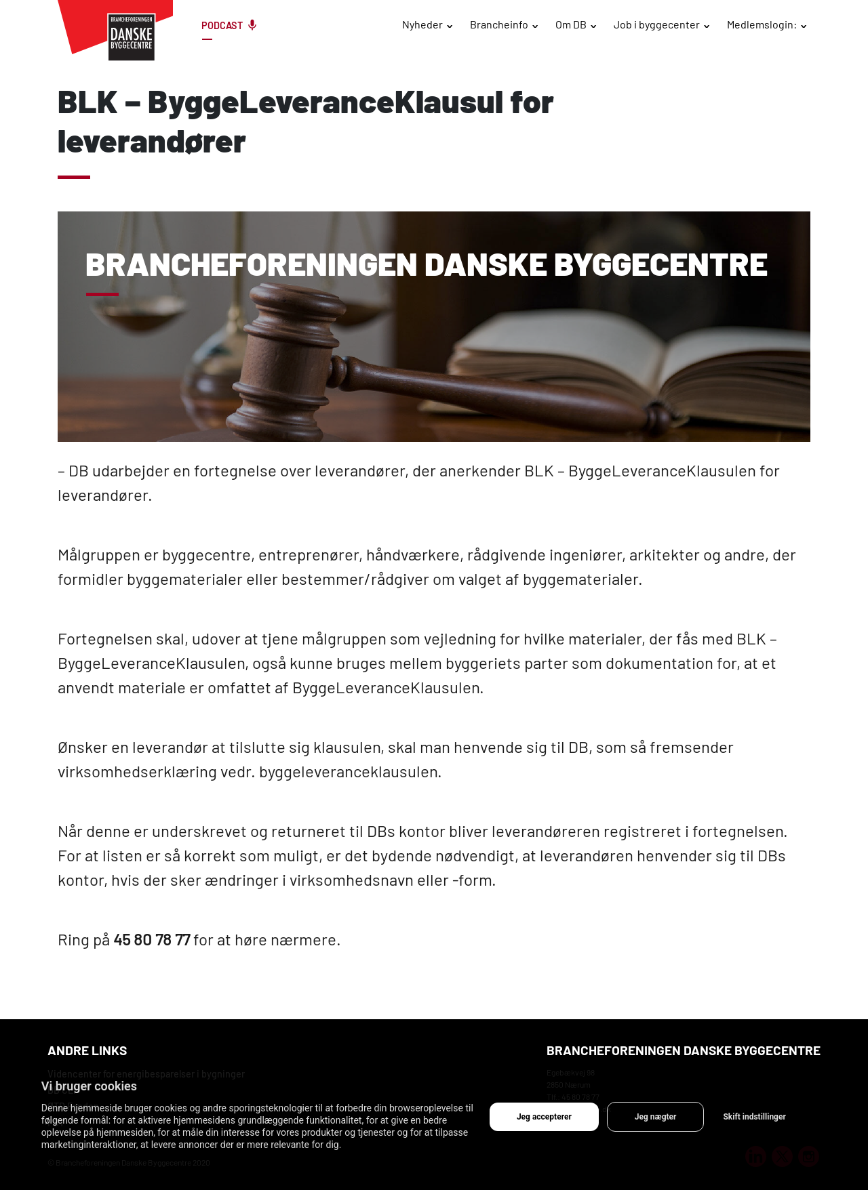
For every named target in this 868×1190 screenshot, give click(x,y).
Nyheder (422, 24)
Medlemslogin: (762, 24)
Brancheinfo (499, 24)
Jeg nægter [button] (656, 1117)
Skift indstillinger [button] (754, 1117)
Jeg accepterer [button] (544, 1117)
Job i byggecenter (657, 24)
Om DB (571, 24)
